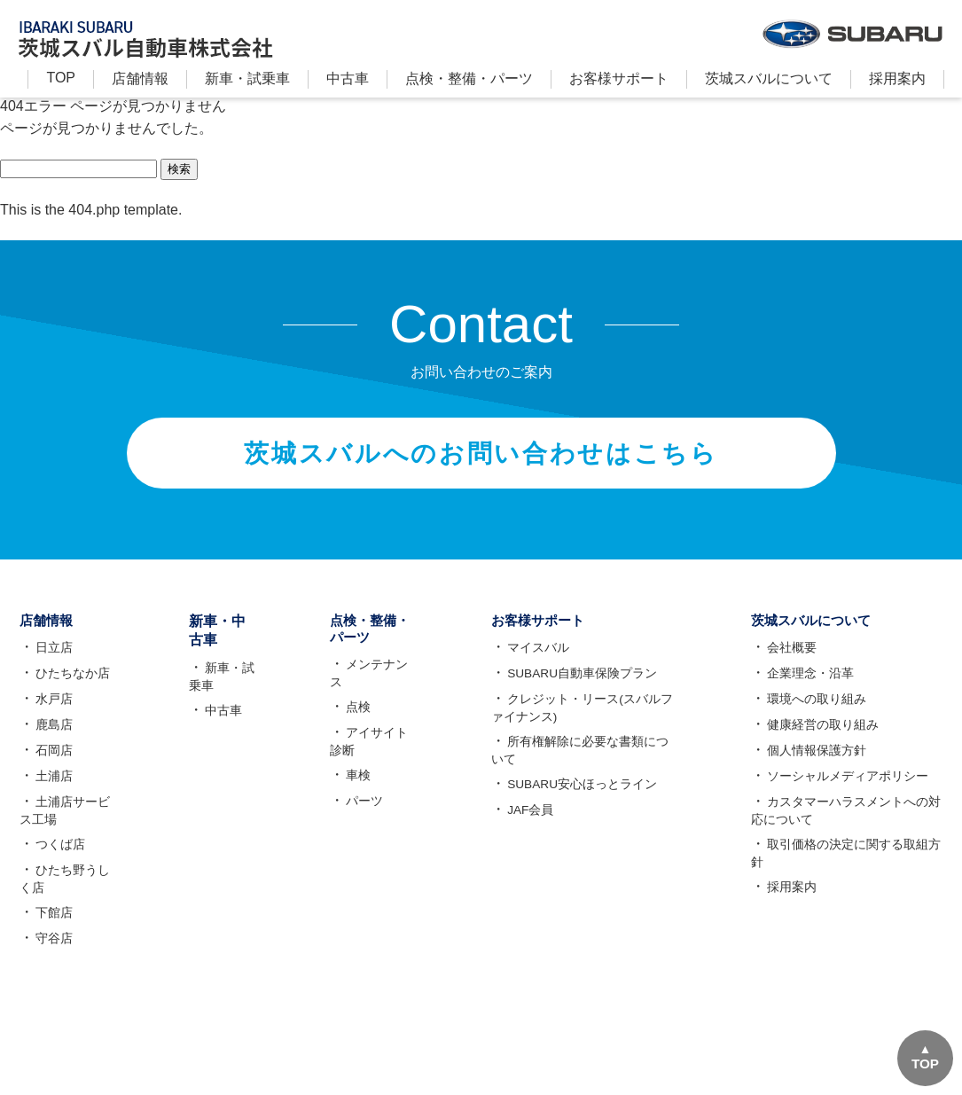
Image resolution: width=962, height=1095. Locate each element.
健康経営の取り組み (822, 733)
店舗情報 (140, 78)
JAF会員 (530, 818)
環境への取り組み (815, 707)
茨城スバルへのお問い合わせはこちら (480, 456)
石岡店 (52, 759)
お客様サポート (619, 78)
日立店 (52, 656)
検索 (179, 169)
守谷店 (52, 947)
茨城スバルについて (769, 78)
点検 (351, 700)
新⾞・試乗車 (247, 78)
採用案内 (897, 78)
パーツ (357, 794)
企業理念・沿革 (809, 682)
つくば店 (58, 853)
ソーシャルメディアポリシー (846, 785)
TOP (60, 77)
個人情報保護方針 (815, 759)
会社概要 (791, 656)
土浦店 (52, 785)
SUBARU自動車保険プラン (582, 682)
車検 (351, 769)
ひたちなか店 (71, 682)
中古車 (347, 78)
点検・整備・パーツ (469, 78)
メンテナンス (376, 675)
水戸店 (52, 707)
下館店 (52, 921)
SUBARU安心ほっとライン (582, 793)
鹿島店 (52, 733)
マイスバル (538, 656)
